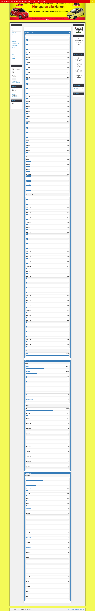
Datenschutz (82, 609)
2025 (35, 24)
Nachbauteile (14, 39)
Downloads (14, 60)
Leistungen (14, 32)
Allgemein (76, 88)
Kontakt (72, 609)
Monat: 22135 (14, 93)
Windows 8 (28, 562)
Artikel (13, 52)
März (32, 24)
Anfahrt (13, 30)
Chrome (28, 371)
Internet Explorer (29, 399)
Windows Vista (29, 571)
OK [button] (92, 1)
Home (69, 609)
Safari (27, 366)
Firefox (27, 380)
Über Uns (14, 47)
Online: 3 (13, 89)
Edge (27, 394)
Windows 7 (28, 508)
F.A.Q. (13, 49)
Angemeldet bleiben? (15, 76)
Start (13, 28)
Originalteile (14, 41)
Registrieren (14, 81)
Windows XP (29, 547)
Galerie (13, 58)
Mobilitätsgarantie (15, 43)
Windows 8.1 (29, 537)
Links (13, 54)
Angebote (14, 36)
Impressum (77, 609)
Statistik (28, 24)
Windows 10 (28, 488)
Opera (27, 384)
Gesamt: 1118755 (15, 96)
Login (14, 78)
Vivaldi (27, 389)
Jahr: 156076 (14, 94)
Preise (13, 34)
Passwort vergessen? (16, 82)
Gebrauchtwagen (15, 45)
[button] (13, 10)
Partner (13, 56)
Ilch (30, 609)
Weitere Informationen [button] (40, 1)
